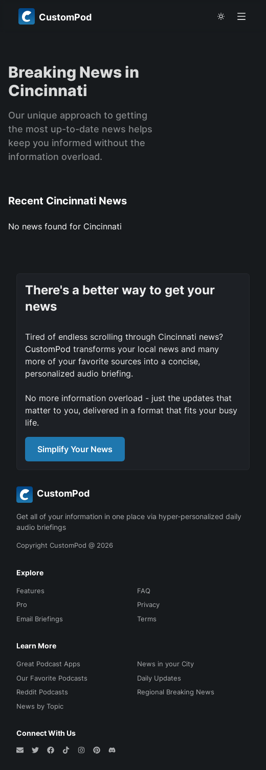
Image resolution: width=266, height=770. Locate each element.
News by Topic (39, 706)
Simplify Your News (75, 449)
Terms (147, 619)
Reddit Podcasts (42, 692)
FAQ (143, 591)
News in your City (165, 664)
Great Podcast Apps (48, 664)
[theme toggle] (221, 16)
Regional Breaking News (175, 692)
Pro (21, 604)
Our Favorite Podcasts (51, 678)
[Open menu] (241, 16)
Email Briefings (39, 619)
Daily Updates (159, 678)
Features (30, 591)
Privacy (148, 604)
